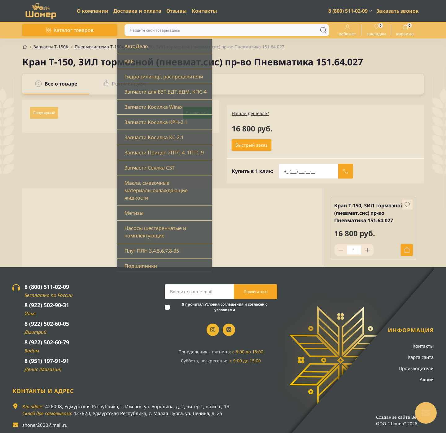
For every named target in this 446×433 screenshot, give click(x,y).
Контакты (204, 10)
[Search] (323, 30)
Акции (427, 379)
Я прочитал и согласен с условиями (224, 307)
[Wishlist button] (407, 204)
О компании (92, 10)
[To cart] (407, 250)
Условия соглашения (223, 304)
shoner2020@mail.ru (45, 425)
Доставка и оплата (137, 10)
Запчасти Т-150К (50, 47)
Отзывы (176, 10)
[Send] (345, 171)
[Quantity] (354, 249)
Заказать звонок (397, 10)
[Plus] (367, 250)
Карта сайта (421, 357)
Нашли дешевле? (250, 113)
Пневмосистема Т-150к (99, 47)
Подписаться (255, 291)
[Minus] (340, 250)
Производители (416, 368)
